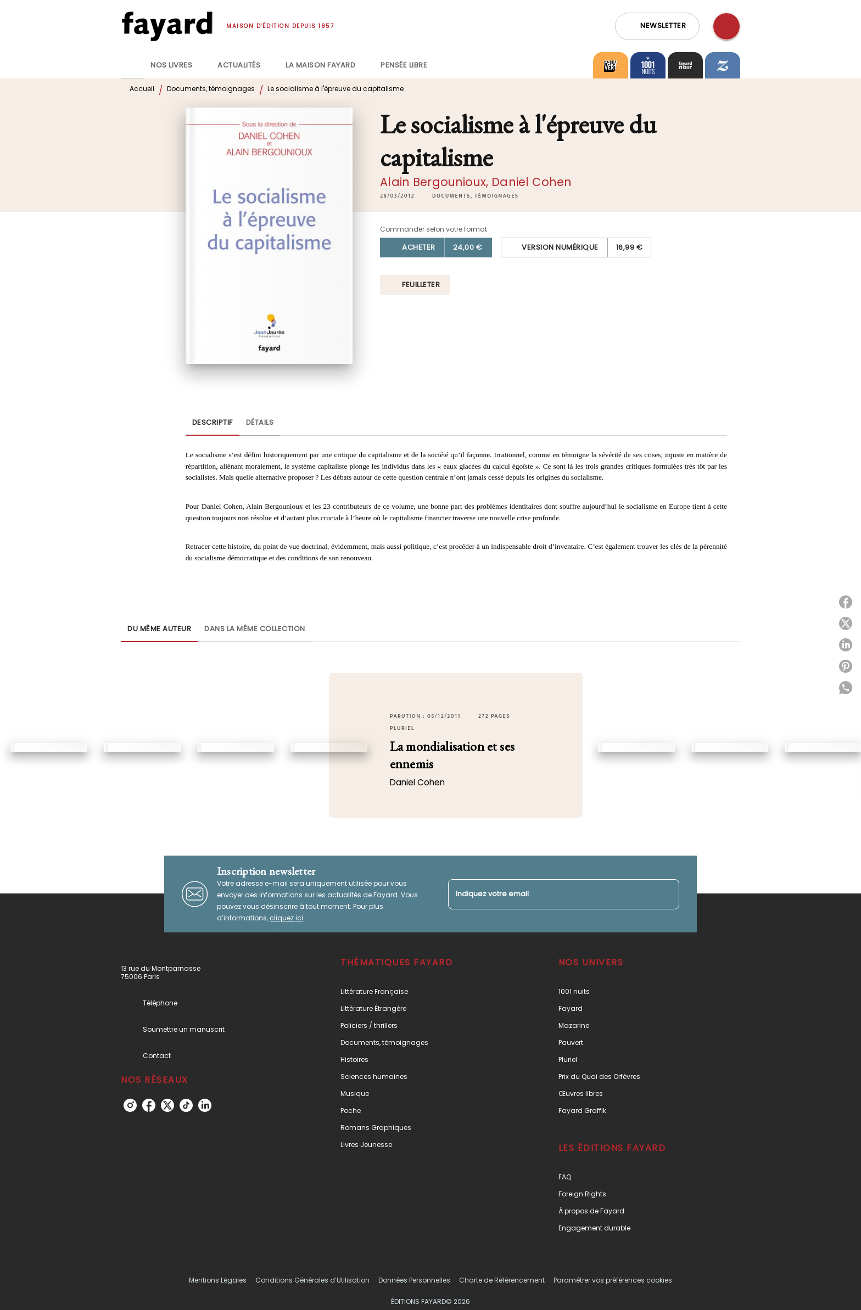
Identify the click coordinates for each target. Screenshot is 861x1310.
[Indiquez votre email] (550, 894)
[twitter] (167, 1105)
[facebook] (148, 1105)
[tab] (132, 65)
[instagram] (130, 1105)
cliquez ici (286, 918)
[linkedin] (204, 1105)
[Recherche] (726, 26)
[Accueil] (167, 26)
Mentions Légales (218, 1280)
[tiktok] (186, 1105)
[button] (657, 26)
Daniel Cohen (531, 182)
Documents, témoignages (211, 88)
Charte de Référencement (502, 1280)
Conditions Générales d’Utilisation (312, 1280)
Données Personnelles (414, 1280)
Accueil (142, 88)
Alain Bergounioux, (435, 182)
